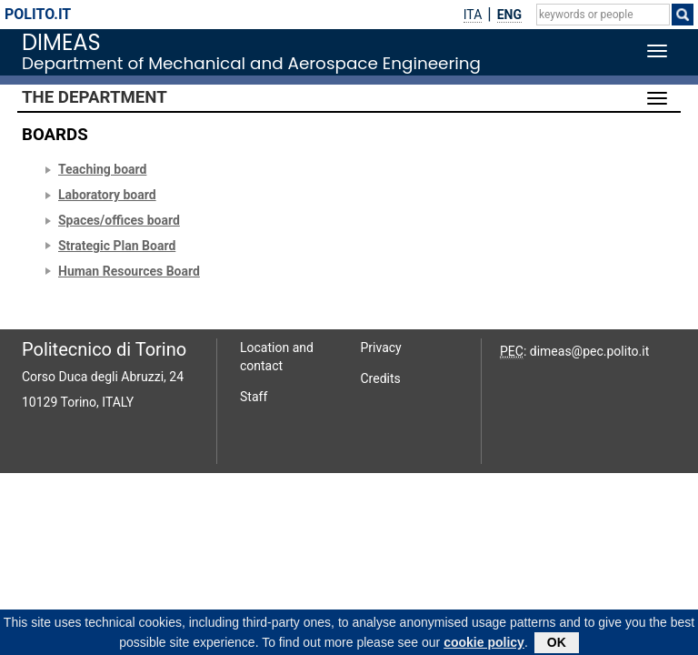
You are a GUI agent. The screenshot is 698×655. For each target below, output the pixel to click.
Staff (253, 396)
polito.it (38, 14)
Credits (381, 378)
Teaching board (102, 169)
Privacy (381, 347)
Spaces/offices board (119, 220)
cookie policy (484, 645)
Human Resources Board (129, 271)
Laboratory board (107, 194)
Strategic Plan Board (116, 245)
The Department (94, 97)
